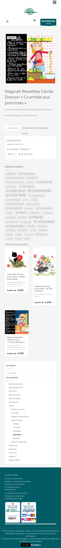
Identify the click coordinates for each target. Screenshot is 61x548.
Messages (17, 431)
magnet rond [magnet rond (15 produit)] (27, 222)
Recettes (17, 435)
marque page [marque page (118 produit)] (45, 221)
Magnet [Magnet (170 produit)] (37, 217)
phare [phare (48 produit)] (44, 230)
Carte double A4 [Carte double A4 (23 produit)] (14, 200)
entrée (48, 22)
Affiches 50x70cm (16, 388)
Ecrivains (16, 427)
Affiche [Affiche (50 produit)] (11, 174)
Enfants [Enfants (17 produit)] (10, 213)
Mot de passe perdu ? (13, 487)
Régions (16, 438)
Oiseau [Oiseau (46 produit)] (11, 230)
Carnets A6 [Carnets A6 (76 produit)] (28, 186)
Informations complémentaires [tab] (35, 128)
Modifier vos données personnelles (17, 481)
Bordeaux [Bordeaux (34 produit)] (33, 178)
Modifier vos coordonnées (14, 484)
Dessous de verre (18, 409)
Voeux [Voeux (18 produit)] (19, 239)
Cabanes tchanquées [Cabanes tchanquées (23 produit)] (16, 182)
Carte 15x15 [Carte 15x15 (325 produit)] (17, 195)
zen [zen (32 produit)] (28, 239)
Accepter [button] (25, 545)
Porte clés (13, 453)
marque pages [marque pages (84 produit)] (17, 226)
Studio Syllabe (14, 460)
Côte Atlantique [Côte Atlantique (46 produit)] (15, 204)
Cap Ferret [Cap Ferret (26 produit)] (12, 186)
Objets (11, 406)
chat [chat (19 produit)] (26, 200)
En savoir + (36, 545)
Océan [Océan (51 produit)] (43, 226)
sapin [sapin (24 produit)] (19, 234)
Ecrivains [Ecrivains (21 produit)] (30, 208)
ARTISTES (13, 391)
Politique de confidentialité (15, 496)
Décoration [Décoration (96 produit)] (15, 208)
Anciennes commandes (13, 478)
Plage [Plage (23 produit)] (10, 234)
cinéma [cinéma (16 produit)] (35, 200)
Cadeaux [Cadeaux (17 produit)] (31, 182)
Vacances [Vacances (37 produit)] (42, 234)
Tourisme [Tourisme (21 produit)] (29, 234)
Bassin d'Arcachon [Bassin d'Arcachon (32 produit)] (15, 178)
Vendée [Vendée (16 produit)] (10, 239)
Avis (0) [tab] (25, 133)
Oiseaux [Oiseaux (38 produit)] (24, 230)
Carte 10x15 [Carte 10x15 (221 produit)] (17, 191)
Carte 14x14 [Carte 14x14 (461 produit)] (41, 191)
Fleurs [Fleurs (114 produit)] (22, 212)
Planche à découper (19, 442)
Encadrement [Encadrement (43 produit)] (45, 208)
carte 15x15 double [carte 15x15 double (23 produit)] (37, 196)
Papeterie (12, 449)
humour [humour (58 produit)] (36, 213)
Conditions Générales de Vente (16, 493)
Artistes (16, 424)
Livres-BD (15, 413)
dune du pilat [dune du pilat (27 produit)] (34, 204)
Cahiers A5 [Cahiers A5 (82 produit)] (46, 182)
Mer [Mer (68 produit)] (33, 226)
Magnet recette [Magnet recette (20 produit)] (13, 222)
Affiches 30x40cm (16, 384)
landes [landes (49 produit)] (11, 217)
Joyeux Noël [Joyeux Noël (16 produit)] (48, 213)
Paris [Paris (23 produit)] (34, 230)
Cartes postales (15, 398)
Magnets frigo (16, 420)
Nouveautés (13, 402)
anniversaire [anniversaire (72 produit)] (27, 173)
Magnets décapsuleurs (20, 417)
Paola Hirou (13, 446)
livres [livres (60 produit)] (23, 217)
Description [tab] (12, 128)
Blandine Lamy (15, 395)
